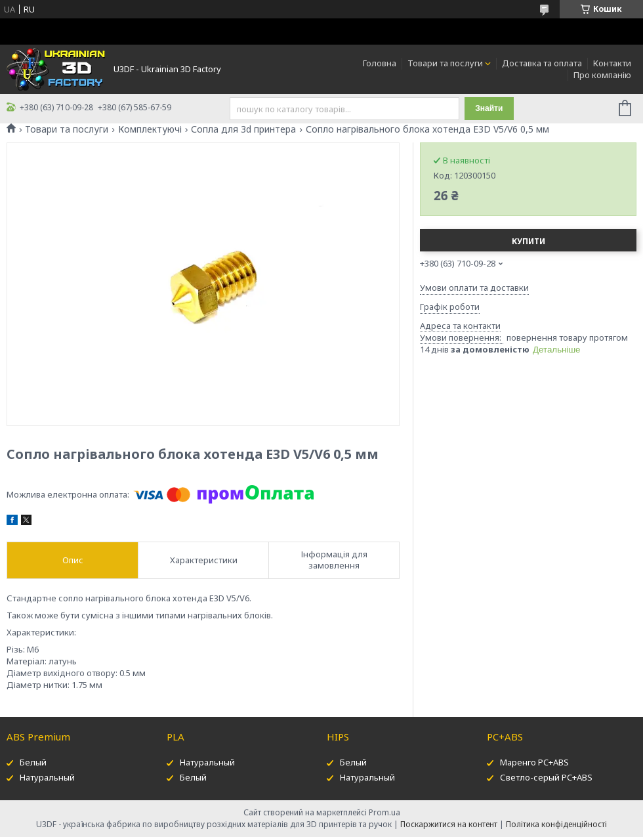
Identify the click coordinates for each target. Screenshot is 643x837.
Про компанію (602, 75)
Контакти (612, 63)
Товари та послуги (445, 63)
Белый (33, 762)
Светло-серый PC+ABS (546, 777)
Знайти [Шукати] (489, 108)
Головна (379, 63)
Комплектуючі (150, 129)
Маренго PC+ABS (534, 762)
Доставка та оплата (542, 63)
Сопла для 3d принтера (243, 129)
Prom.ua (384, 812)
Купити (528, 241)
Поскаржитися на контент (448, 824)
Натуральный (47, 777)
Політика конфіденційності (556, 824)
